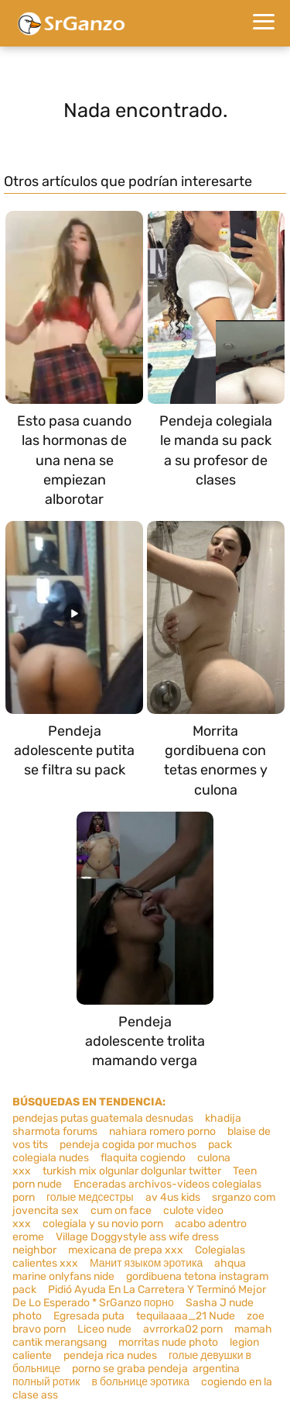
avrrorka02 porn (183, 1329)
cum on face (121, 1210)
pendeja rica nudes (110, 1355)
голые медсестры (90, 1197)
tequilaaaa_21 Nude (185, 1316)
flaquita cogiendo (143, 1157)
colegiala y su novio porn (103, 1223)
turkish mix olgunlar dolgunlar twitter (132, 1171)
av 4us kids (172, 1197)
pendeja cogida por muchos (128, 1144)
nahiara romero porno (162, 1131)
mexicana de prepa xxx (125, 1250)
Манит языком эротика (146, 1263)
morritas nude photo (168, 1342)
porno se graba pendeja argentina (156, 1368)
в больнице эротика (140, 1381)
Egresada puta (89, 1316)
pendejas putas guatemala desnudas (102, 1118)
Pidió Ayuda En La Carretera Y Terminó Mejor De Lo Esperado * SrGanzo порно (139, 1296)
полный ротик (46, 1381)
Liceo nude (104, 1329)
